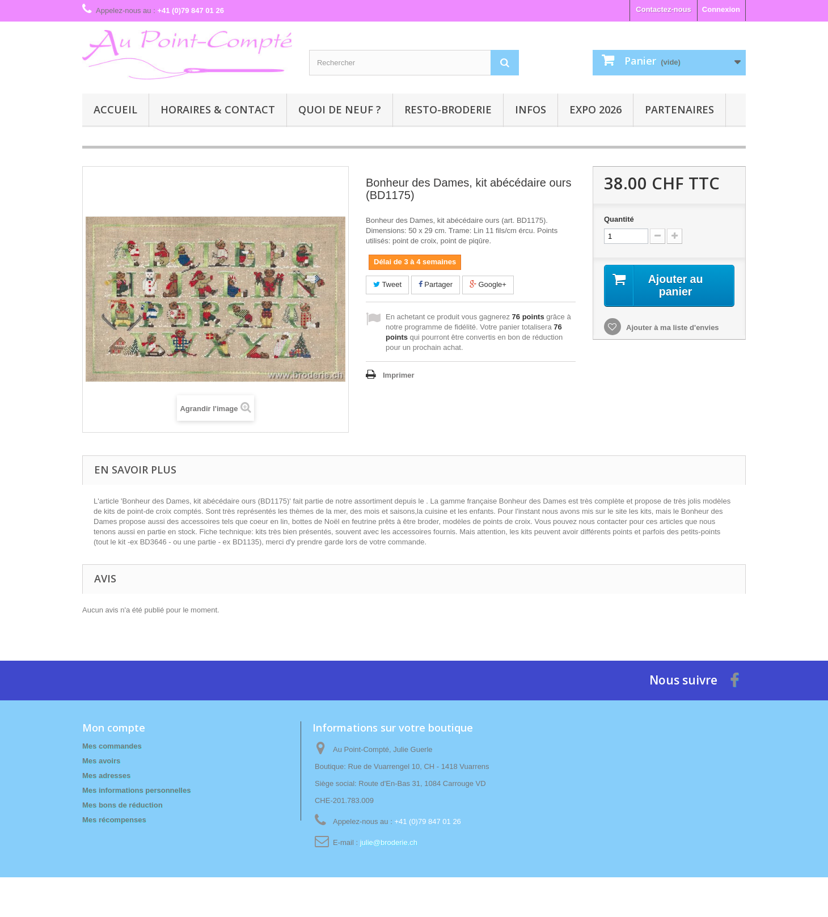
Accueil (115, 109)
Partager (436, 284)
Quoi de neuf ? (339, 109)
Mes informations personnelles (136, 790)
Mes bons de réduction (122, 805)
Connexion (721, 9)
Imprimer (399, 375)
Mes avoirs (101, 761)
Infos (530, 109)
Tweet (387, 284)
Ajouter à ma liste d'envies (671, 327)
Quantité (619, 219)
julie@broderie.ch (388, 842)
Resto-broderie (448, 109)
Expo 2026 (595, 109)
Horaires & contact (217, 109)
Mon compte (113, 727)
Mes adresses (106, 775)
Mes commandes (112, 746)
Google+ (488, 284)
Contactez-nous (663, 9)
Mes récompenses (114, 819)
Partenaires (679, 109)
